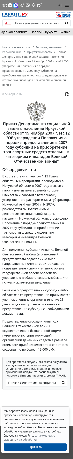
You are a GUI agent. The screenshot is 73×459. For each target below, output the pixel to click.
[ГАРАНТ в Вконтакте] (4, 5)
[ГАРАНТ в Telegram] (21, 5)
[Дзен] (10, 5)
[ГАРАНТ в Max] (15, 5)
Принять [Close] (35, 447)
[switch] (8, 23)
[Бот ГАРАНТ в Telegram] (27, 5)
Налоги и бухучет (44, 32)
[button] (59, 5)
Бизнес (65, 32)
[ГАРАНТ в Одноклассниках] (33, 5)
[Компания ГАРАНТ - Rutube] (39, 5)
